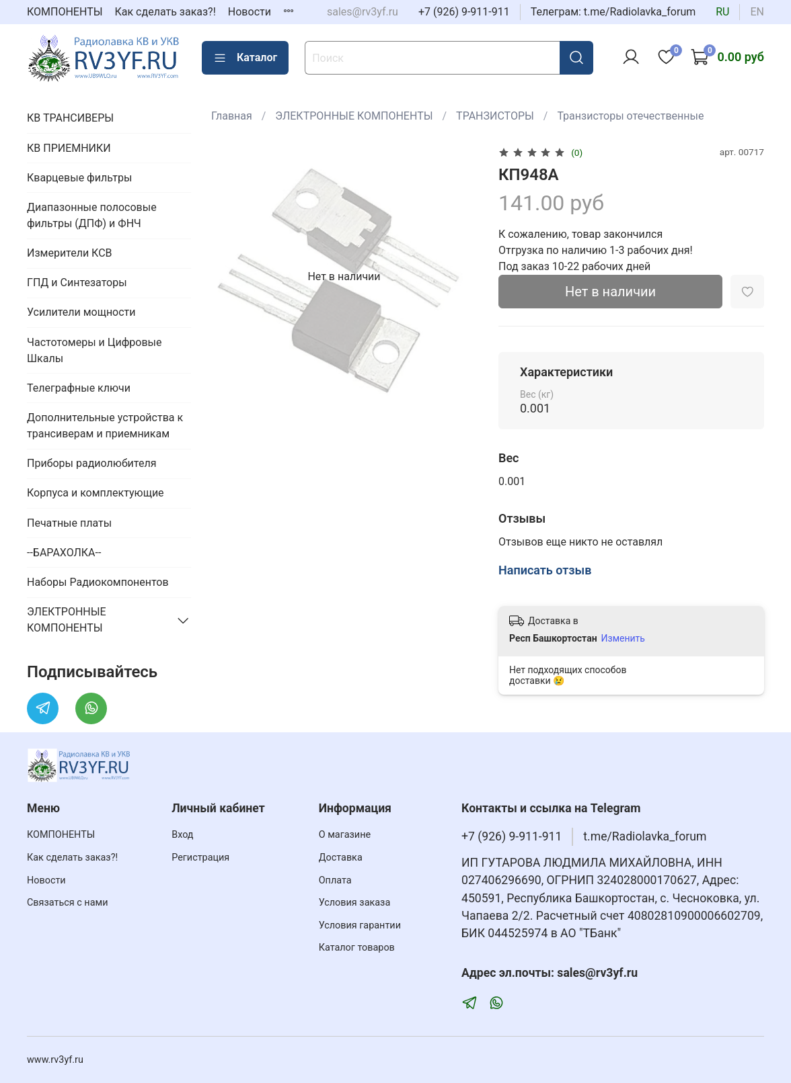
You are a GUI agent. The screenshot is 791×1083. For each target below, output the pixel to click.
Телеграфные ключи (78, 388)
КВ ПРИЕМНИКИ (69, 148)
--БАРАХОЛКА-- (64, 552)
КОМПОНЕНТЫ (65, 11)
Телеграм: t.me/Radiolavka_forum (613, 11)
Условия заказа (355, 902)
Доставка (341, 857)
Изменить (623, 638)
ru (722, 11)
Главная (231, 116)
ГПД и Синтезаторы (77, 282)
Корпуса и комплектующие (95, 492)
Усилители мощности (81, 312)
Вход (182, 834)
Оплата (335, 880)
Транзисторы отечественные (630, 116)
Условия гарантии (360, 925)
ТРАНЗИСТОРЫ (495, 116)
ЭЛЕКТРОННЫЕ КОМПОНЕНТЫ (353, 116)
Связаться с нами (67, 902)
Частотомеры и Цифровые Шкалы (94, 350)
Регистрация (200, 857)
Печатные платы (69, 523)
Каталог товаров (357, 947)
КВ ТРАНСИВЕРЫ (70, 118)
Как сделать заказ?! (165, 11)
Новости (249, 11)
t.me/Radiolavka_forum (644, 836)
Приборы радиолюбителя (91, 463)
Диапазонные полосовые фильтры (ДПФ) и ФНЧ (92, 215)
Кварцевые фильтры (79, 177)
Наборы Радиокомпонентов (98, 582)
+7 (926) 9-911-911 (464, 11)
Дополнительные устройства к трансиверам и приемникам (105, 425)
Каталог (245, 57)
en (757, 11)
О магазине (345, 834)
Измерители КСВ (69, 253)
